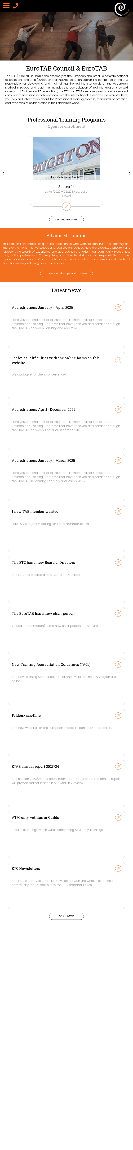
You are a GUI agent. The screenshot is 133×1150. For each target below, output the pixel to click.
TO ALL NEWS (66, 916)
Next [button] (129, 172)
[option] (66, 56)
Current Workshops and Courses (66, 273)
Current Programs (66, 219)
